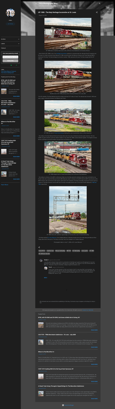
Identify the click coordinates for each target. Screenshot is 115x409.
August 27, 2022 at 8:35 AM (58, 267)
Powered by (10, 65)
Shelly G (46, 260)
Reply (45, 277)
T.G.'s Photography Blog (48, 4)
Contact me (85, 310)
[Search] (100, 4)
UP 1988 (92, 250)
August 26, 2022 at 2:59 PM (54, 259)
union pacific (85, 250)
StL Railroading (76, 250)
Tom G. (50, 267)
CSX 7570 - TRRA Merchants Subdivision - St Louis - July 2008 (57, 334)
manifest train (50, 250)
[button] (97, 12)
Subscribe (90, 310)
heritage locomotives (62, 53)
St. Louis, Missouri (52, 237)
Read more (94, 330)
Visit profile (10, 23)
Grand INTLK (42, 250)
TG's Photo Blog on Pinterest (8, 71)
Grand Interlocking (59, 133)
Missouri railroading (60, 250)
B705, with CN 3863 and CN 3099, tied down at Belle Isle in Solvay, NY (59, 317)
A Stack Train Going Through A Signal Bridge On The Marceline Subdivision (61, 386)
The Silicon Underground (7, 72)
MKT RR (69, 250)
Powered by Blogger (68, 405)
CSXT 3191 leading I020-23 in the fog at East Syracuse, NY (55, 369)
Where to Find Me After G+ (46, 352)
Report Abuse (4, 184)
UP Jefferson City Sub (44, 253)
